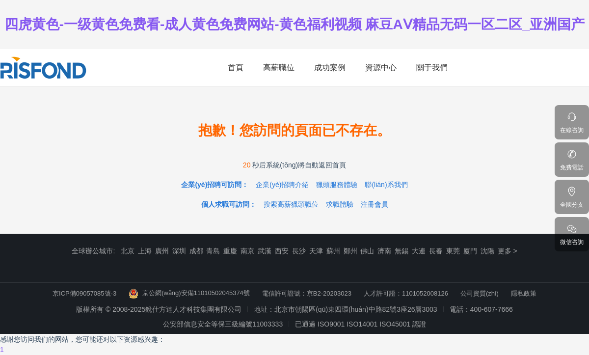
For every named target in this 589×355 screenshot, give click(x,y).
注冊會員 (374, 204)
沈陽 (487, 251)
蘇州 (333, 251)
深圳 (179, 251)
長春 (436, 251)
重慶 (230, 251)
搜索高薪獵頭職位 (291, 204)
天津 (316, 251)
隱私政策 (523, 293)
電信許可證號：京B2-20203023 (306, 293)
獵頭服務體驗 (336, 185)
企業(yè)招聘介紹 (282, 185)
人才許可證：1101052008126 (406, 293)
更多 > (507, 251)
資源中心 (381, 67)
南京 (247, 251)
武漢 (264, 251)
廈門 (470, 251)
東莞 (453, 251)
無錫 (401, 251)
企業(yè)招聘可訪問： (214, 185)
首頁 (235, 67)
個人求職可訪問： (228, 204)
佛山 (367, 251)
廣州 (162, 251)
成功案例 (330, 67)
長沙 (299, 251)
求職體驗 (339, 204)
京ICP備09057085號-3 (84, 293)
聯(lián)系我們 (386, 185)
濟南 (384, 251)
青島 (213, 251)
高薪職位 (278, 67)
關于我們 (432, 67)
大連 (419, 251)
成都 (196, 251)
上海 (145, 251)
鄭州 (350, 251)
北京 (127, 251)
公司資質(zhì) (479, 293)
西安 (282, 251)
